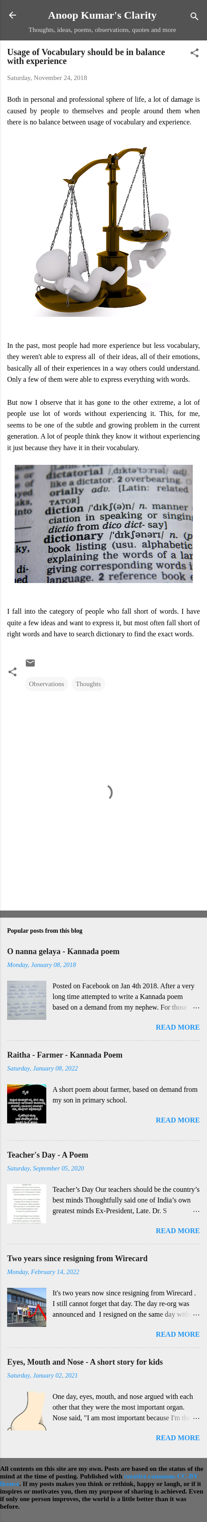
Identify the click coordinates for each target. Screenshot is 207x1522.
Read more (178, 1027)
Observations (46, 683)
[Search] (194, 18)
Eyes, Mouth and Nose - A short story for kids (85, 1362)
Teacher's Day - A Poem (47, 1154)
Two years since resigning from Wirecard (77, 1258)
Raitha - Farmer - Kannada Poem (64, 1055)
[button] (194, 54)
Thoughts (88, 683)
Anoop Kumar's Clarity (102, 15)
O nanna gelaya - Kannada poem (63, 951)
